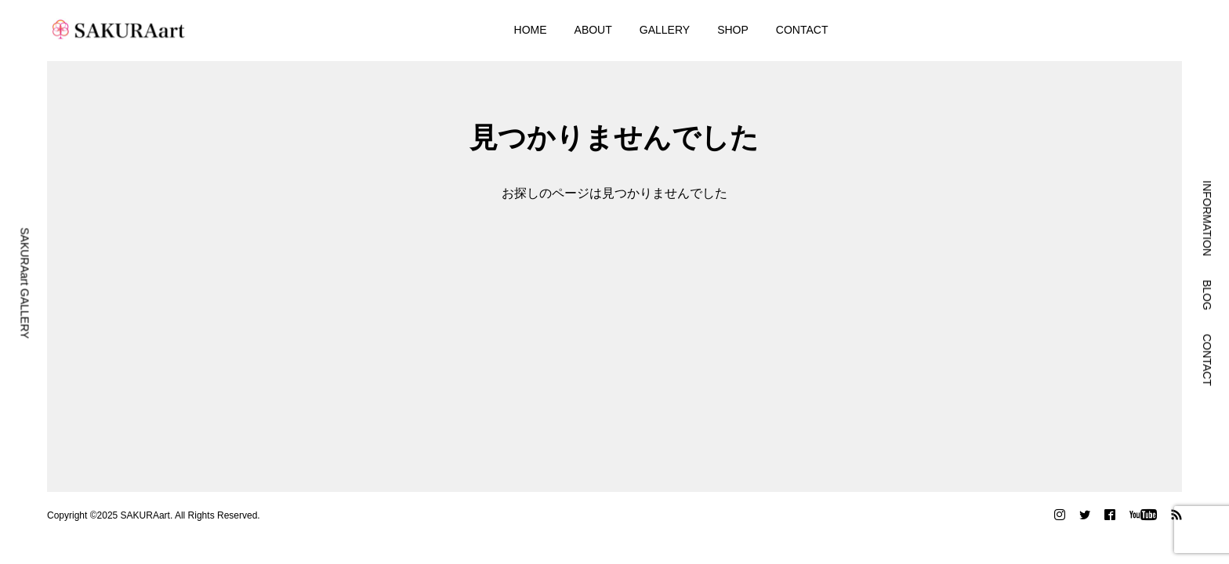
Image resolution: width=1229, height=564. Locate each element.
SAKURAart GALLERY (25, 282)
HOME (530, 30)
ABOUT (593, 30)
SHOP (733, 30)
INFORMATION (1207, 218)
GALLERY (665, 30)
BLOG (1207, 295)
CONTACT (802, 30)
